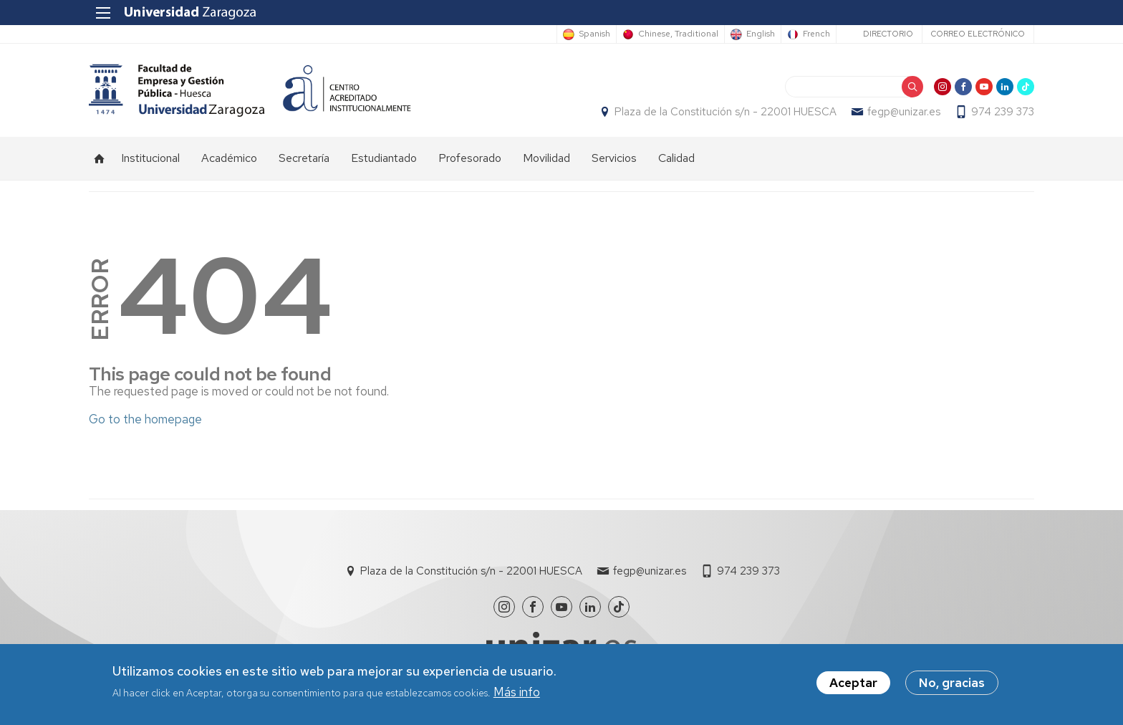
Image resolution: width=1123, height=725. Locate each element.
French (816, 34)
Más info (516, 692)
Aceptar (853, 683)
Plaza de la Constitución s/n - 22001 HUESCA (725, 112)
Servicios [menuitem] (614, 157)
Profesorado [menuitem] (469, 157)
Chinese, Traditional (678, 34)
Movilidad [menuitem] (546, 157)
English (760, 34)
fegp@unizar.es (903, 112)
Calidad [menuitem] (676, 157)
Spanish (594, 34)
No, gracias (952, 683)
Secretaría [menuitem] (304, 157)
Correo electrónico (978, 34)
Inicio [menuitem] (99, 158)
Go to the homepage (145, 419)
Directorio (888, 34)
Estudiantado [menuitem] (384, 157)
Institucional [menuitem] (150, 157)
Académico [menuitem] (229, 157)
